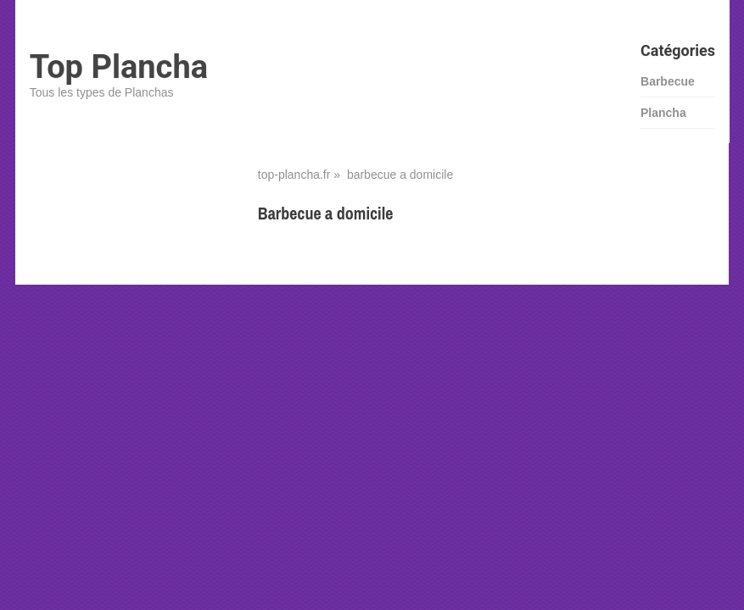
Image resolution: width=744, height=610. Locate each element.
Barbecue (668, 81)
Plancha (663, 112)
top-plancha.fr (294, 174)
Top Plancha (119, 67)
